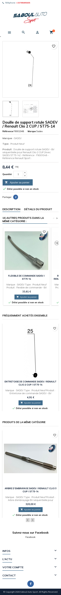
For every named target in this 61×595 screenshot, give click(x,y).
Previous (28, 520)
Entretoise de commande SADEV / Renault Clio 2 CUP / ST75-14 (30, 383)
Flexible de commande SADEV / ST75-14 (26, 277)
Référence (7, 131)
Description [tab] (11, 209)
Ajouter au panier (17, 182)
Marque (32, 131)
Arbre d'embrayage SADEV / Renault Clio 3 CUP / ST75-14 (30, 490)
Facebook (30, 537)
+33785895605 (23, 2)
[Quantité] (18, 174)
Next (32, 520)
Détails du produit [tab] (38, 209)
